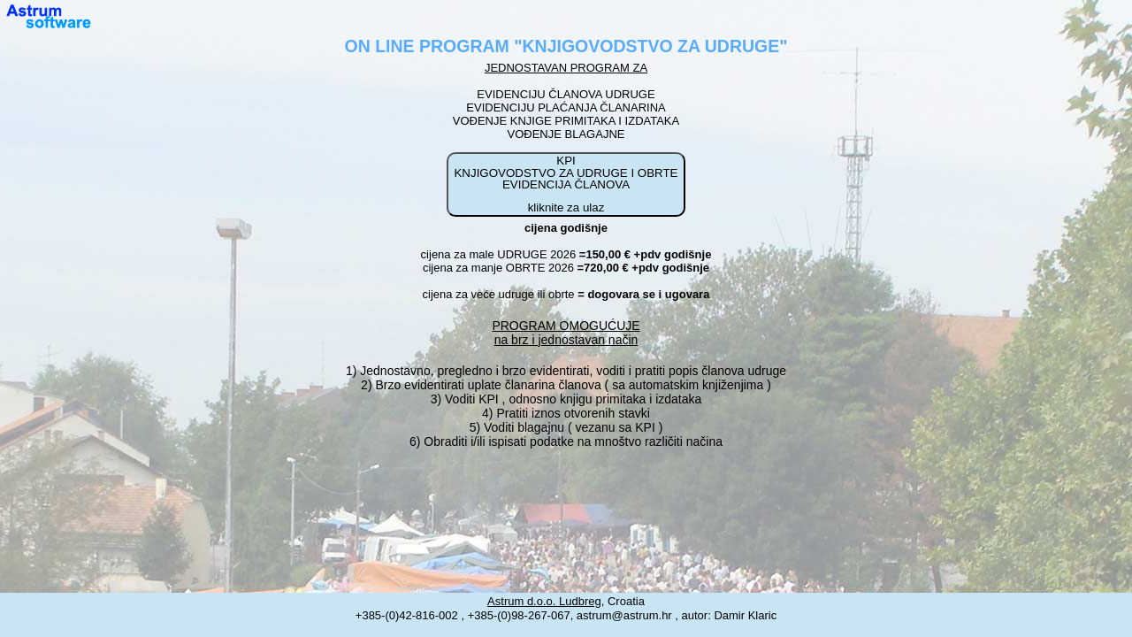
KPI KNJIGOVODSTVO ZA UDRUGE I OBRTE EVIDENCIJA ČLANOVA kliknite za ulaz (565, 184)
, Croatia (566, 601)
